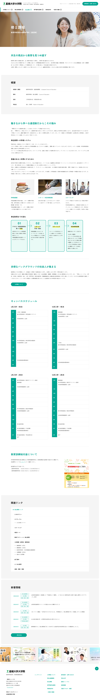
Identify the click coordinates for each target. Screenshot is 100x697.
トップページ (38, 675)
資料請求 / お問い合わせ (90, 3)
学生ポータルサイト (64, 3)
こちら (22, 462)
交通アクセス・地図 (66, 688)
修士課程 (49, 681)
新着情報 (63, 685)
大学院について (19, 284)
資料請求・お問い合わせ (67, 675)
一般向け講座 (50, 692)
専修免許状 (50, 688)
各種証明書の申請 (72, 3)
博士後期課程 (50, 678)
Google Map (10, 687)
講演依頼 (78, 3)
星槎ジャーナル (65, 681)
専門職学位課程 (51, 685)
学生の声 (63, 678)
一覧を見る (19, 635)
